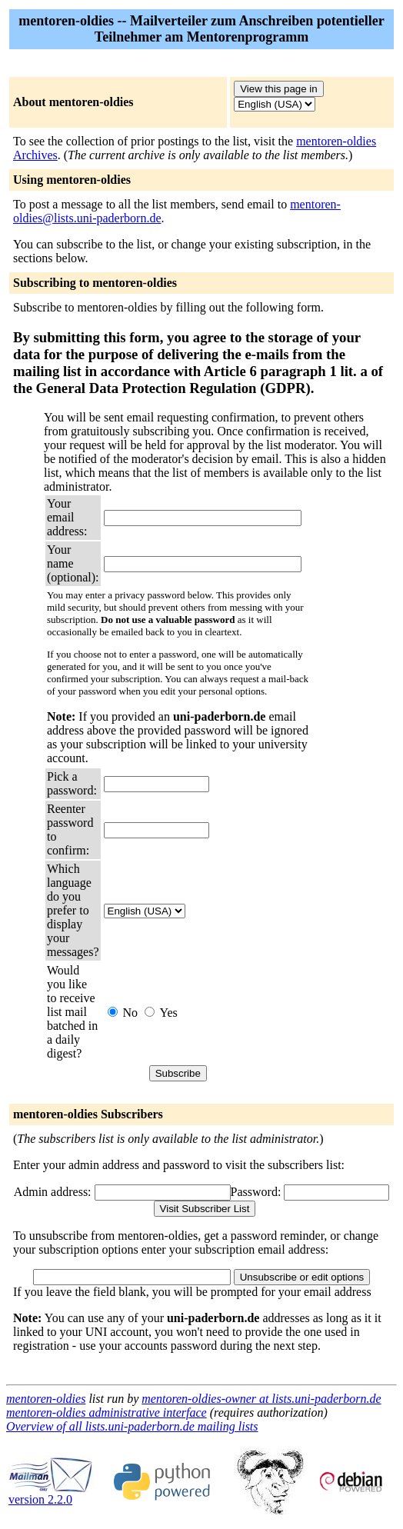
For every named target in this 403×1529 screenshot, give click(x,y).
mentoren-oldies (45, 1398)
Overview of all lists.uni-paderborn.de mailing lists (132, 1426)
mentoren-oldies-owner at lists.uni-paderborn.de (261, 1398)
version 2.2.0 (50, 1494)
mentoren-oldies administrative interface (106, 1412)
